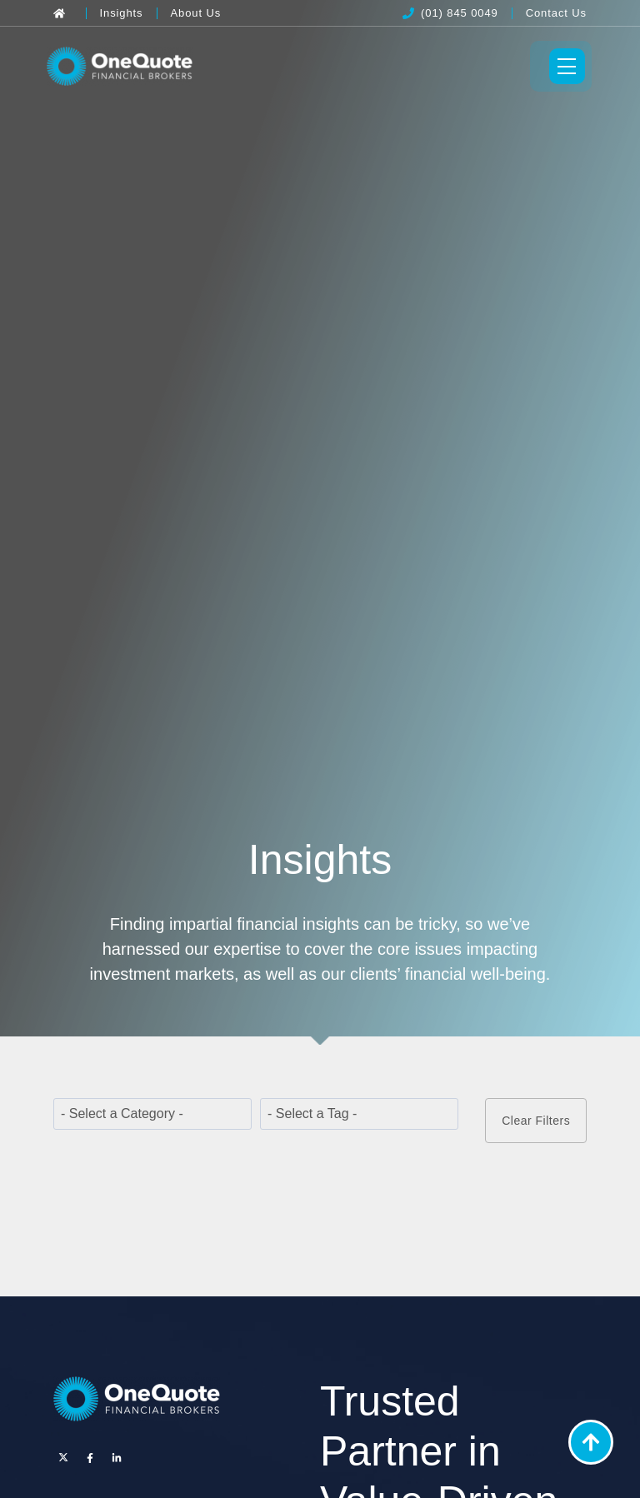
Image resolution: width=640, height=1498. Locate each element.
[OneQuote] (125, 67)
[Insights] (121, 12)
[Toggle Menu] (560, 68)
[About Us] (196, 12)
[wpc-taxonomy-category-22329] (152, 1118)
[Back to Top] (590, 1442)
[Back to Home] (62, 13)
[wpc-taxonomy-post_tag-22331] (359, 1118)
